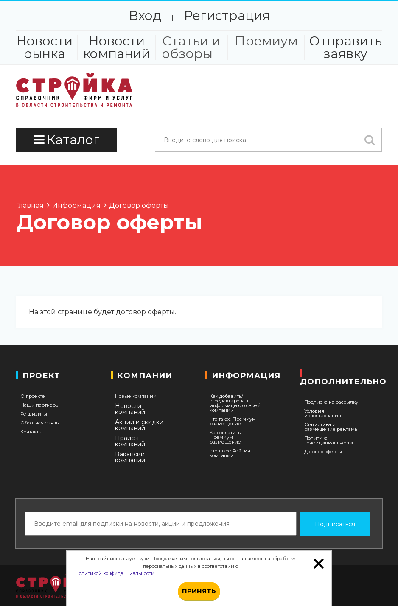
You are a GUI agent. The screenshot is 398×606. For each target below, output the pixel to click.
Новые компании (136, 396)
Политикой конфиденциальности (114, 573)
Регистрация (227, 15)
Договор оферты (323, 452)
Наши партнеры (39, 405)
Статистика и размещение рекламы (331, 427)
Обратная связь (39, 423)
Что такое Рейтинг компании (231, 453)
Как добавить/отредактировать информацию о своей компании (235, 403)
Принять (199, 591)
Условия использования (322, 413)
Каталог (67, 140)
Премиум (266, 41)
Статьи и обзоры (191, 47)
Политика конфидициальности (328, 440)
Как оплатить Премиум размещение (225, 437)
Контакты (31, 432)
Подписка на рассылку (331, 402)
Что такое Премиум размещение (233, 421)
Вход (145, 15)
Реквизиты (33, 414)
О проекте (32, 396)
